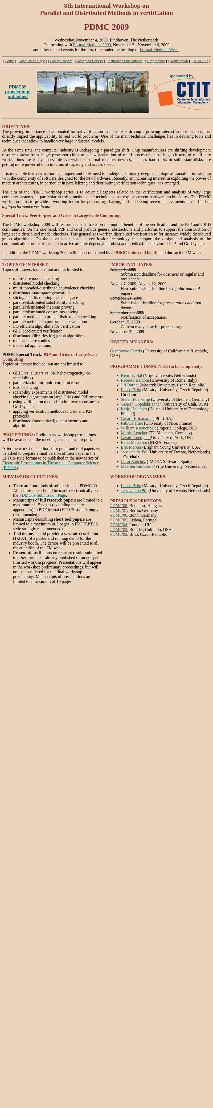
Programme (156, 61)
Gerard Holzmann (136, 418)
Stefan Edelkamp (136, 399)
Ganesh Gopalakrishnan (141, 404)
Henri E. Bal (131, 375)
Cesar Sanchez (133, 461)
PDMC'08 (118, 505)
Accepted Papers (90, 61)
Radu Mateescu (134, 442)
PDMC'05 (118, 520)
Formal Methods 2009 (92, 45)
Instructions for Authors (125, 61)
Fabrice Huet (132, 423)
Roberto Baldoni (135, 380)
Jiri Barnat (130, 385)
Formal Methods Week (159, 49)
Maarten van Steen (137, 466)
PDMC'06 (118, 515)
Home (9, 61)
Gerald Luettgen (135, 437)
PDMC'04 (118, 525)
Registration (179, 61)
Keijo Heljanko (134, 409)
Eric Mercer (131, 447)
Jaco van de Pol (134, 452)
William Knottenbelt (138, 428)
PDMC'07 (118, 510)
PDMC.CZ (200, 61)
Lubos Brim (131, 389)
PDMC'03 (118, 529)
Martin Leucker (134, 433)
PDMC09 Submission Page (42, 495)
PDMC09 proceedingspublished (17, 92)
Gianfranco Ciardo (126, 351)
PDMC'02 (118, 534)
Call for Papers (61, 61)
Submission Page (32, 61)
